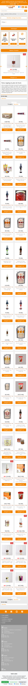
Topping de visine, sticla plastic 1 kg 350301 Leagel (21, 562)
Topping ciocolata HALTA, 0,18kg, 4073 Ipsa (21, 180)
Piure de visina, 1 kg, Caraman (7, 425)
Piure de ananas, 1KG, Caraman (7, 371)
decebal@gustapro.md (8, 646)
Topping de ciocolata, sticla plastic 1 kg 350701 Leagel (7, 562)
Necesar (5, 684)
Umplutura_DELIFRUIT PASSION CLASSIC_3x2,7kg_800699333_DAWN (21, 480)
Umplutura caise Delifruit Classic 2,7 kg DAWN (7, 507)
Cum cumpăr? (5, 615)
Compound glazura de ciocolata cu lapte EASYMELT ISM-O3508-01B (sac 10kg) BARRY (7, 126)
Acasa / (2, 13)
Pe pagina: (10, 104)
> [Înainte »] (15, 102)
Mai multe (5, 43)
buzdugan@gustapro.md (8, 660)
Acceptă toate (5, 682)
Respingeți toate (22, 682)
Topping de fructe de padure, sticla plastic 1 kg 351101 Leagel (13, 73)
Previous (0, 66)
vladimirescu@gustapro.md (9, 632)
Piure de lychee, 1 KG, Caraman (7, 398)
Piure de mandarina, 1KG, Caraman (21, 344)
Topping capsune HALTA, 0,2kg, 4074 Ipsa (21, 316)
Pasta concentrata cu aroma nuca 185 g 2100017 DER (20, 453)
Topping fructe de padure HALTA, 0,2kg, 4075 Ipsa (7, 207)
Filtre (4, 22)
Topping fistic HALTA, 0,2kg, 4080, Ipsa (7, 262)
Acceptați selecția (13, 682)
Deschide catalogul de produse (14, 18)
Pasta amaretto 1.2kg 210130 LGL (21, 507)
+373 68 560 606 (6, 631)
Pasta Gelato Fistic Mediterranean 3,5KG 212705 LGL (7, 453)
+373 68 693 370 (6, 659)
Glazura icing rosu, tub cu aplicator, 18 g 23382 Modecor (21, 126)
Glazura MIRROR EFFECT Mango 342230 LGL (21, 589)
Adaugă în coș (13, 77)
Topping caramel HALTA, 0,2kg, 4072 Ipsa (7, 316)
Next (26, 66)
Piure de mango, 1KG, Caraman (21, 153)
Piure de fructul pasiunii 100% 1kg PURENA (7, 180)
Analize (11, 684)
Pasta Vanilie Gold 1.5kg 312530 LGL (20, 398)
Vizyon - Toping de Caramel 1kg (7, 344)
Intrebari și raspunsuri (7, 619)
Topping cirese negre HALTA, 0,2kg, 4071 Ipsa (21, 425)
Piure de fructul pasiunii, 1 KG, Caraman (7, 234)
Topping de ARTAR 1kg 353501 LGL (20, 535)
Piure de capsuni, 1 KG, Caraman (20, 289)
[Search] (14, 11)
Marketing (22, 684)
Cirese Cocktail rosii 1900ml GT (20, 207)
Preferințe (16, 684)
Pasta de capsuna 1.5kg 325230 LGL (20, 371)
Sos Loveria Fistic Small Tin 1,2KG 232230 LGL (7, 535)
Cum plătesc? (5, 617)
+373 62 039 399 (6, 645)
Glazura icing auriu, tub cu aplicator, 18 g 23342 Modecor (7, 153)
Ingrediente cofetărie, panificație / (10, 13)
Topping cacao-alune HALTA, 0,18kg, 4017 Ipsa (21, 262)
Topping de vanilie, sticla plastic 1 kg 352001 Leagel (7, 589)
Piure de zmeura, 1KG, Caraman (20, 234)
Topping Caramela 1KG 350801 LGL (7, 480)
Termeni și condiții (6, 621)
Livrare (3, 622)
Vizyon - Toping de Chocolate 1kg (7, 289)
